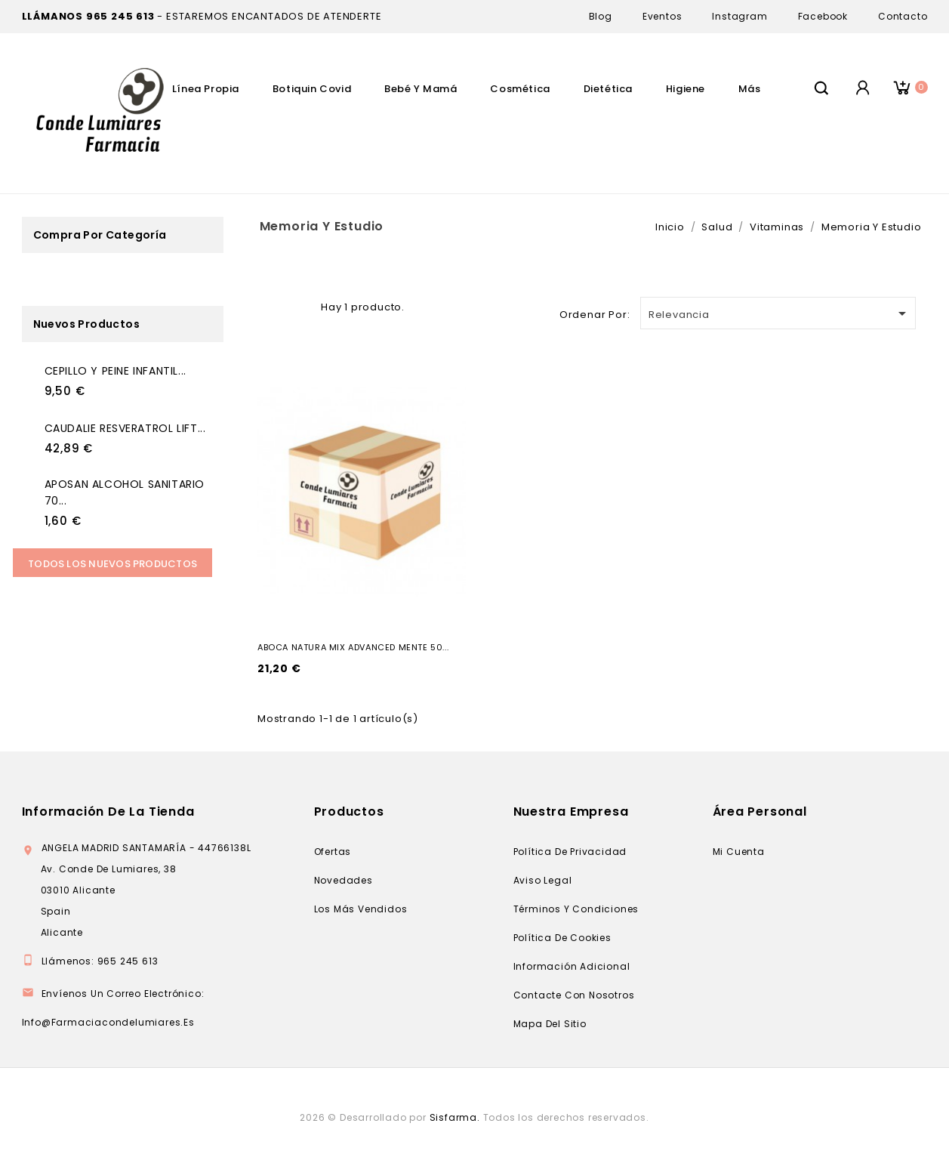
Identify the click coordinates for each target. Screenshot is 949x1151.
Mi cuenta (739, 851)
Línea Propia (205, 89)
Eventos (662, 16)
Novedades (343, 880)
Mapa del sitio (550, 1023)
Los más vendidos (361, 909)
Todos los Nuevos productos (112, 564)
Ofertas (333, 851)
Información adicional (571, 966)
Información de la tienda (108, 811)
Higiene (685, 89)
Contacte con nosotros (574, 995)
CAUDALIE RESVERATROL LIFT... (125, 428)
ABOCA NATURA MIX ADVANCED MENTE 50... (352, 647)
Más (749, 89)
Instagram (739, 16)
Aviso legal (542, 880)
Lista (301, 305)
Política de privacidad (570, 851)
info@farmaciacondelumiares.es (108, 1022)
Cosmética (520, 89)
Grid (277, 305)
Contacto (902, 16)
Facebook (823, 16)
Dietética (608, 89)
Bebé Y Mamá (421, 89)
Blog (600, 16)
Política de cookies (562, 937)
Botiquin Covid (312, 89)
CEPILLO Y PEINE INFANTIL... (115, 370)
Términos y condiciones (576, 909)
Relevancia (780, 313)
